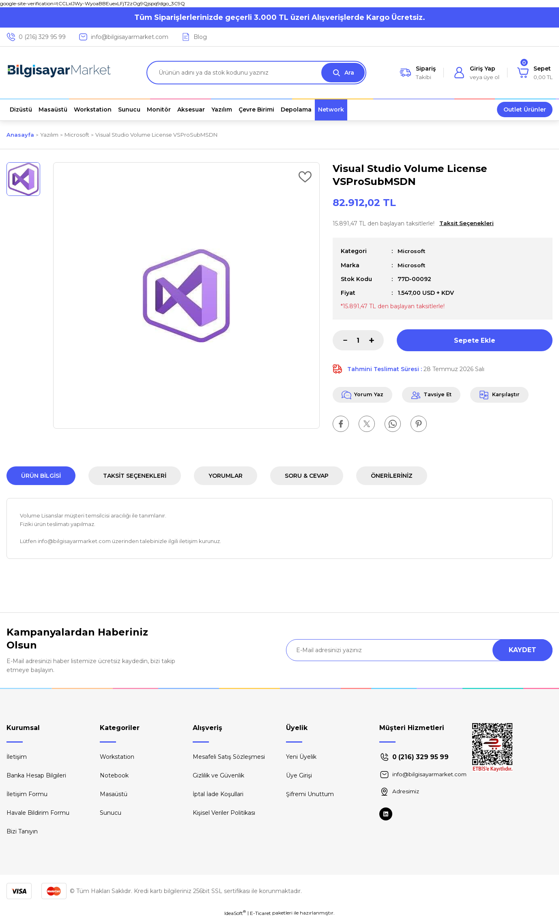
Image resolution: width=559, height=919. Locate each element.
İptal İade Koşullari (218, 794)
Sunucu (110, 812)
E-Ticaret (260, 913)
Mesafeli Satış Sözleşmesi (229, 756)
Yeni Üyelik (301, 756)
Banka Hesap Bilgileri (36, 775)
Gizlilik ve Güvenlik (218, 775)
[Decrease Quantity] (340, 340)
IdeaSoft (235, 913)
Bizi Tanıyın (22, 831)
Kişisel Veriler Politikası (224, 812)
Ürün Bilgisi (41, 475)
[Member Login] (476, 73)
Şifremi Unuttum (310, 794)
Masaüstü (113, 794)
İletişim (16, 756)
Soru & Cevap (307, 475)
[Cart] (535, 73)
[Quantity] (358, 340)
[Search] (256, 72)
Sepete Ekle (474, 340)
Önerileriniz (392, 475)
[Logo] (59, 72)
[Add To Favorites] (305, 176)
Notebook (114, 775)
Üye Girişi (299, 775)
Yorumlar (226, 475)
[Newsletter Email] (419, 650)
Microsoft (412, 251)
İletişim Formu (26, 794)
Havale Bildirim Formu (37, 812)
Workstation (117, 756)
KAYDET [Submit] (522, 650)
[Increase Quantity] (376, 340)
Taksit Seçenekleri (134, 475)
